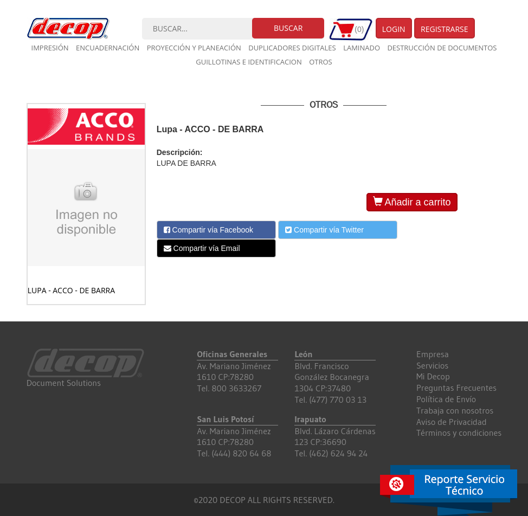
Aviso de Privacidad (451, 421)
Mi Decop (433, 376)
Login (393, 29)
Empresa (432, 354)
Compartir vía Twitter (324, 229)
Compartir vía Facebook (208, 229)
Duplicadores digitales (292, 48)
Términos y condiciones (458, 432)
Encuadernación (107, 48)
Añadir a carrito (412, 202)
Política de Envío (446, 399)
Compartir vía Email (202, 248)
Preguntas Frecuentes (456, 387)
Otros (320, 62)
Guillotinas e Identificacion (248, 62)
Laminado (361, 48)
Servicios (432, 365)
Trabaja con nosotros (454, 410)
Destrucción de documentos (442, 48)
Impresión (50, 48)
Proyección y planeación (194, 48)
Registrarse (444, 29)
